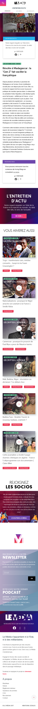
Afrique (6, 270)
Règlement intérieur (9, 688)
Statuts (5, 686)
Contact (5, 698)
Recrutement (7, 695)
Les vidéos (19, 11)
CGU (4, 693)
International (20, 349)
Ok (32, 579)
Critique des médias (10, 468)
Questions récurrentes (10, 691)
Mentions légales (28, 705)
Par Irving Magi (10, 162)
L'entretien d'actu (11, 38)
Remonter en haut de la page (33, 697)
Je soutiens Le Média (19, 518)
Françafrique (17, 270)
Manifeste (6, 683)
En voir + (19, 216)
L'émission (7, 11)
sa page (16, 172)
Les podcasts (30, 11)
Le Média (19, 617)
